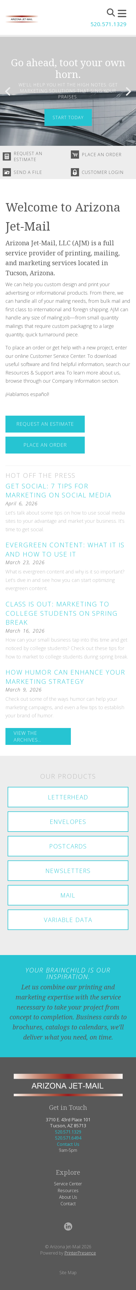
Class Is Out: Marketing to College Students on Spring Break (61, 613)
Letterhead (68, 797)
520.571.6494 (68, 1138)
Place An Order (102, 155)
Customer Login (103, 172)
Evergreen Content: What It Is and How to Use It (65, 549)
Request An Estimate (28, 156)
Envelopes (68, 821)
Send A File (28, 172)
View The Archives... (27, 736)
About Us (68, 1197)
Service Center (68, 1184)
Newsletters (68, 870)
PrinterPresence (80, 1253)
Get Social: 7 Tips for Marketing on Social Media (58, 490)
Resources (68, 1191)
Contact (68, 1204)
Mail (68, 895)
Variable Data (68, 920)
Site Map (68, 1273)
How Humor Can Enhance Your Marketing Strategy (65, 676)
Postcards (68, 846)
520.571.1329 (108, 24)
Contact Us (68, 1144)
